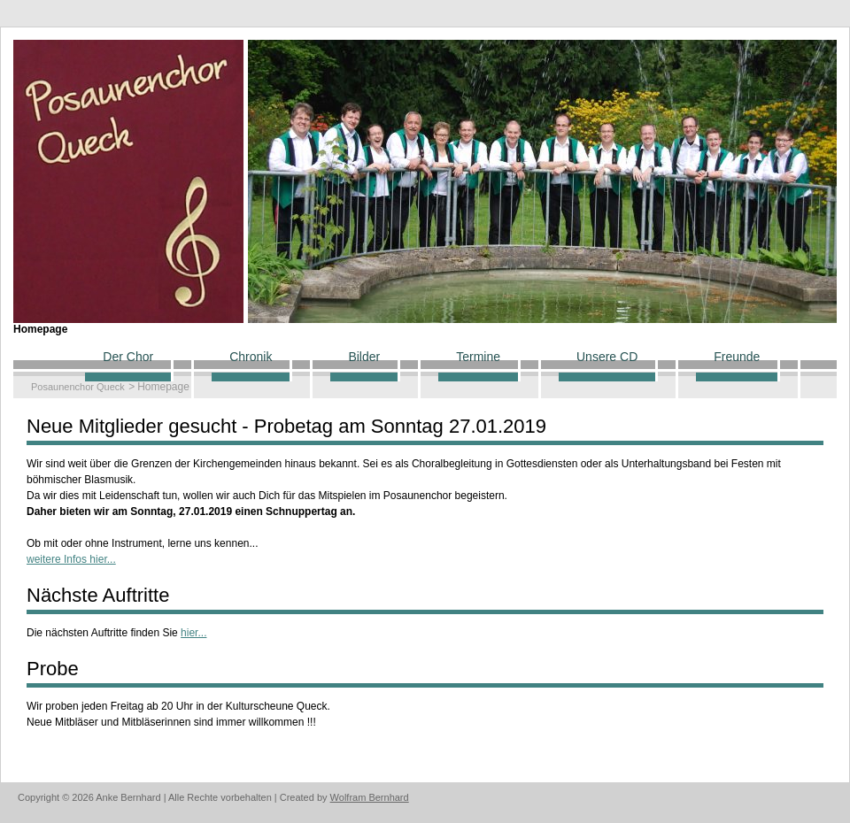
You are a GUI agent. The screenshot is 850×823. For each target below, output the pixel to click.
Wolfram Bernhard (369, 797)
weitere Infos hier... (71, 559)
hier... (193, 633)
